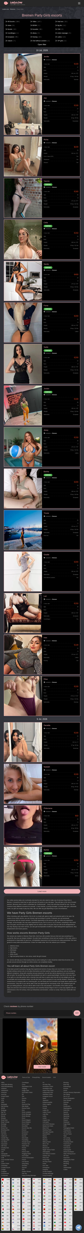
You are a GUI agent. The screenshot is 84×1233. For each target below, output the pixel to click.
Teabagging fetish (68, 1128)
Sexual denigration (68, 1098)
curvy (23, 1084)
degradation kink (27, 1086)
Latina (44, 1116)
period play (46, 1159)
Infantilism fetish (47, 1094)
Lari (45, 596)
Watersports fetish (68, 1159)
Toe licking (66, 1138)
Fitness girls (25, 1152)
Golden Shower (26, 1171)
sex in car (66, 1096)
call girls (4, 1134)
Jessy (46, 430)
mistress (45, 1146)
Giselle (46, 555)
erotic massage (26, 1114)
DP (23, 1094)
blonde (3, 1116)
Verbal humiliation (68, 1152)
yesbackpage (67, 1167)
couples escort (5, 1167)
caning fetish (5, 1140)
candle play (4, 1138)
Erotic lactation (26, 1112)
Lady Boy (45, 1114)
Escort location (46, 1077)
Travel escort (67, 1144)
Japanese (45, 1100)
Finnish (24, 1148)
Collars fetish (5, 1163)
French (24, 1159)
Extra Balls (25, 1138)
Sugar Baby (66, 1124)
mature (45, 1136)
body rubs (4, 1120)
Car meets (4, 1142)
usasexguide (67, 1150)
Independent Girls (48, 1092)
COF (2, 1161)
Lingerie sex (46, 1120)
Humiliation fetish (48, 1086)
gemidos (24, 1165)
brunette (3, 1132)
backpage (4, 1104)
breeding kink (5, 1130)
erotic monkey (26, 1116)
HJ (43, 1082)
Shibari (65, 1104)
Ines (45, 638)
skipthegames (67, 1108)
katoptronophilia (47, 1102)
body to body (5, 1122)
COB (2, 1157)
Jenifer (46, 57)
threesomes (67, 1130)
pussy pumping (47, 1175)
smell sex (66, 1110)
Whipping (66, 1161)
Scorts (65, 1090)
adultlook (4, 1088)
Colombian (4, 1165)
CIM (2, 1152)
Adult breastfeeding (7, 1086)
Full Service (25, 1161)
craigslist (4, 1171)
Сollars (65, 1169)
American (4, 1092)
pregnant (45, 1169)
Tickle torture (67, 1132)
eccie (23, 1102)
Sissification (66, 1106)
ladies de (46, 1110)
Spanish (65, 1112)
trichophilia (66, 1146)
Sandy (46, 264)
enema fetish (26, 1108)
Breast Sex (4, 1128)
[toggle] (79, 1228)
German (24, 1167)
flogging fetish (26, 1153)
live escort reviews (48, 1124)
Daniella (47, 725)
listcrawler (46, 1122)
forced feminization (28, 1157)
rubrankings (67, 1086)
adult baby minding (6, 1084)
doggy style (25, 1090)
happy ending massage (29, 1175)
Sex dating (66, 1094)
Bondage (3, 1124)
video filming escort (69, 1153)
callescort (4, 1136)
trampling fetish (68, 1142)
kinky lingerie (47, 1104)
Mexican (45, 1140)
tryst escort (66, 1148)
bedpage (3, 1110)
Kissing (45, 1106)
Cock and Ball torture (7, 1159)
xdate (65, 1165)
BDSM (3, 1108)
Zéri (45, 98)
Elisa (46, 679)
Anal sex (3, 1094)
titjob (65, 1136)
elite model (25, 1106)
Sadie (46, 347)
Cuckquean (4, 1175)
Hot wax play (47, 1084)
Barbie (46, 850)
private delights (47, 1171)
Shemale (66, 1102)
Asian (2, 1098)
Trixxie (46, 513)
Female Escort (26, 1142)
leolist (44, 1118)
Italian (44, 1098)
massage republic (48, 1132)
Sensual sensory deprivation (71, 1092)
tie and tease (67, 1134)
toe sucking (67, 1140)
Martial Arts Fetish (48, 1126)
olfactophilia (46, 1152)
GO (76, 1013)
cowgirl (3, 1169)
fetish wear (25, 1146)
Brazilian (3, 1126)
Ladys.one (5, 9)
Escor (23, 1118)
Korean (45, 1108)
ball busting (4, 1106)
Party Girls (46, 1157)
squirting (66, 1118)
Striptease (66, 1122)
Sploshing (66, 1116)
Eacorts (24, 1098)
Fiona (46, 306)
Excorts (24, 1136)
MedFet (45, 1138)
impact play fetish (48, 1090)
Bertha (46, 472)
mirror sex (46, 1144)
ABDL (3, 1082)
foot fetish (25, 1155)
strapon (65, 1120)
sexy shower (67, 1100)
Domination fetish (27, 1092)
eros (23, 1110)
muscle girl (46, 1148)
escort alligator (26, 1120)
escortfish (25, 1126)
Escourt (24, 1130)
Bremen (12, 9)
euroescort (25, 1132)
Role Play (66, 1084)
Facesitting (25, 1140)
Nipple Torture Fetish (49, 1150)
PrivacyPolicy (36, 1077)
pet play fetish (47, 1161)
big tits (3, 1112)
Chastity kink (5, 1148)
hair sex (24, 1173)
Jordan (46, 389)
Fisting (24, 1150)
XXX (54, 1077)
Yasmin (47, 181)
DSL (23, 1096)
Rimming (66, 1082)
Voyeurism (66, 1157)
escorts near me (27, 1128)
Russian (65, 1088)
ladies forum (47, 1112)
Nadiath (47, 767)
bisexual (3, 1114)
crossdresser (5, 1173)
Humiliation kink (47, 1088)
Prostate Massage (48, 1173)
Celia (46, 223)
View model (42, 1067)
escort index (25, 1124)
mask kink (46, 1128)
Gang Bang (25, 1163)
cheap (3, 1150)
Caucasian (4, 1144)
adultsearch (4, 1090)
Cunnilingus (25, 1082)
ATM (2, 1100)
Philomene (48, 808)
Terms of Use (26, 1077)
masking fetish (47, 1130)
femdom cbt (25, 1144)
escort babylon (26, 1122)
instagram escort (48, 1096)
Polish (44, 1163)
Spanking (66, 1114)
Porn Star (45, 1165)
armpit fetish (5, 1096)
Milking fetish (47, 1142)
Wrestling (66, 1163)
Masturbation (46, 1134)
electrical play (26, 1104)
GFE (23, 1169)
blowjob (3, 1118)
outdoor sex (46, 1155)
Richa (46, 140)
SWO (65, 1126)
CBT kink (4, 1146)
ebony (24, 1100)
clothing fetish (5, 1155)
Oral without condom (49, 1153)
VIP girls (66, 1155)
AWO (2, 1102)
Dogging (24, 1088)
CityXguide (4, 1153)
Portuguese (46, 1167)
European (25, 1134)
